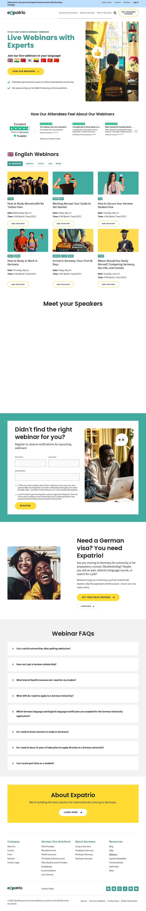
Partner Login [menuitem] (13, 864)
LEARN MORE (73, 812)
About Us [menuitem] (11, 846)
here (52, 489)
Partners (127, 2)
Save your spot (18, 223)
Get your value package (98, 597)
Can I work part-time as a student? (33, 763)
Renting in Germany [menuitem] (84, 859)
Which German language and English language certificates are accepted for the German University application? (67, 714)
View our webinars (26, 71)
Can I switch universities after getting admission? (41, 649)
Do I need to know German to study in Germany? (40, 732)
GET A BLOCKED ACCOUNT (129, 12)
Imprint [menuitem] (84, 903)
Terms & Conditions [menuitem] (97, 903)
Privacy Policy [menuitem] (113, 903)
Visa (50, 163)
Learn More (88, 606)
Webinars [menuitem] (113, 855)
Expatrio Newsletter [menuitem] (118, 859)
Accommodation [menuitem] (49, 872)
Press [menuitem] (10, 855)
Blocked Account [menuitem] (49, 851)
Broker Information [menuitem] (129, 903)
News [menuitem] (111, 872)
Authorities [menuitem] (114, 868)
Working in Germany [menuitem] (84, 855)
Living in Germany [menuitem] (83, 846)
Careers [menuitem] (11, 851)
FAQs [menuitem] (111, 851)
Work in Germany (104, 12)
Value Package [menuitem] (48, 846)
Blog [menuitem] (111, 846)
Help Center (107, 2)
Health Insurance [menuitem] (49, 855)
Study (41, 163)
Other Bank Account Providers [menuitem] (55, 864)
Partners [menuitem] (11, 859)
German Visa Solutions (68, 12)
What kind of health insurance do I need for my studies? (44, 680)
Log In (136, 2)
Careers (117, 2)
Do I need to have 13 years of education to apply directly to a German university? (58, 748)
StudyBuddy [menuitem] (47, 868)
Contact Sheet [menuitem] (48, 890)
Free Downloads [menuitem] (116, 864)
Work (58, 163)
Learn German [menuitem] (48, 876)
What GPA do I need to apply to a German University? (43, 696)
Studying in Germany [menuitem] (85, 851)
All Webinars (15, 163)
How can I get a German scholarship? (34, 664)
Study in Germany (87, 12)
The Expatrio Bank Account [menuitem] (54, 859)
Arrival (29, 163)
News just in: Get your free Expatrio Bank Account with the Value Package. (34, 3)
